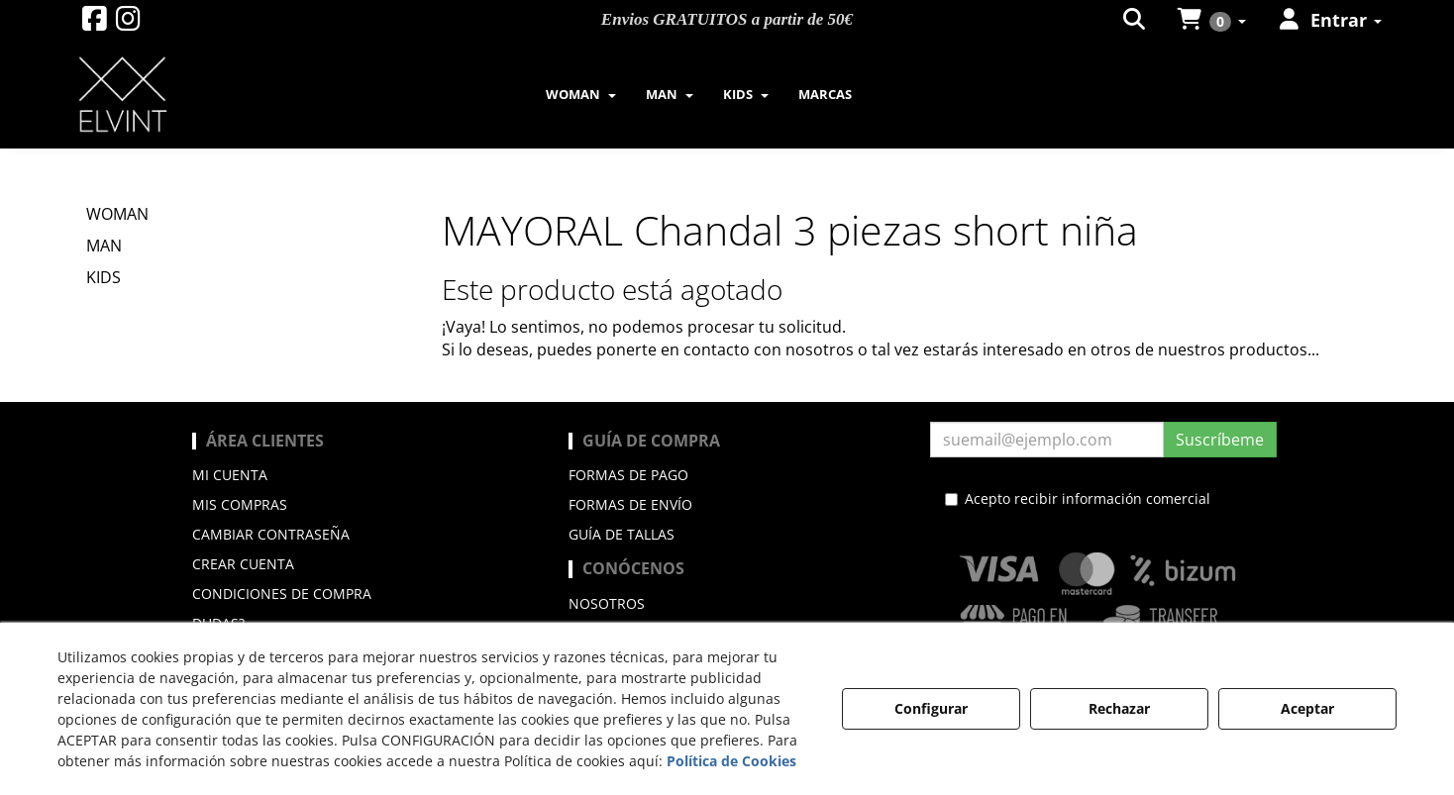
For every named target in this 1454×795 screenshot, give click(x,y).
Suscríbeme (1220, 439)
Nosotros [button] (607, 603)
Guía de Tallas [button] (622, 534)
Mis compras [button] (239, 504)
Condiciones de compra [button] (281, 593)
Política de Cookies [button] (731, 760)
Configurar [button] (931, 708)
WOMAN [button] (117, 214)
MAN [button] (104, 245)
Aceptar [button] (1307, 708)
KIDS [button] (103, 277)
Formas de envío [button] (630, 504)
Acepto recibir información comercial (1077, 498)
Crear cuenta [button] (243, 563)
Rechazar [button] (1119, 708)
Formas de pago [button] (628, 474)
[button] (94, 23)
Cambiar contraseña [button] (271, 534)
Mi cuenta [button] (229, 474)
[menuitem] (581, 94)
